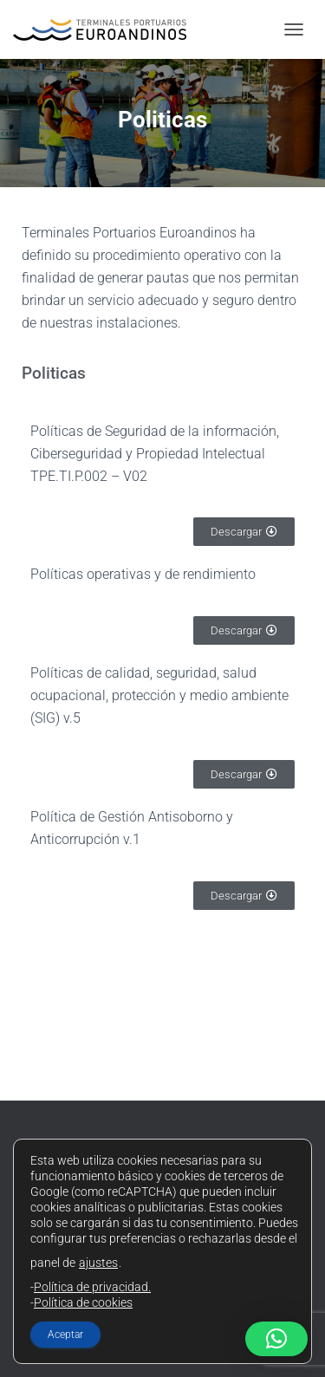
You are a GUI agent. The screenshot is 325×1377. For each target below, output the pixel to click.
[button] (276, 1339)
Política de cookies (83, 1302)
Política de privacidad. (92, 1287)
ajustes (98, 1263)
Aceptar (65, 1334)
